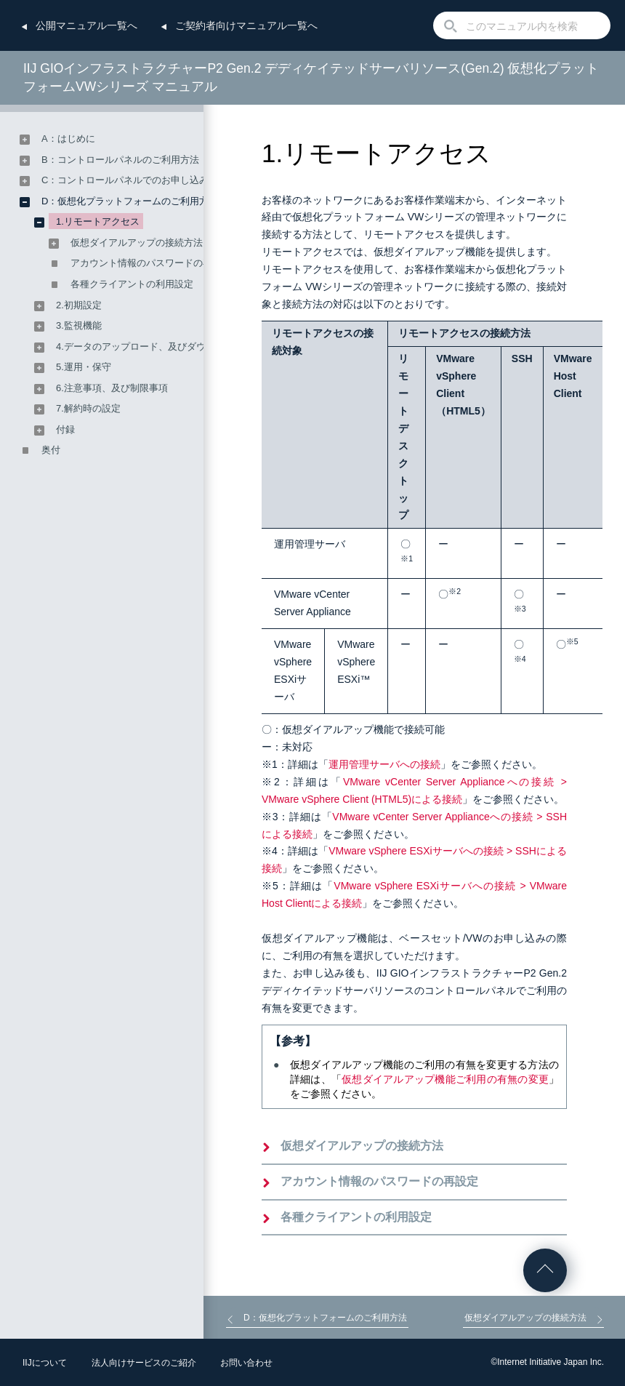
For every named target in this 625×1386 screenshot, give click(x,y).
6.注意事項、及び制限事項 (112, 387)
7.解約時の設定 (88, 408)
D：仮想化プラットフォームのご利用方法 (129, 201)
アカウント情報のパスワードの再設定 (379, 1181)
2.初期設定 (79, 305)
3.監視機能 (79, 325)
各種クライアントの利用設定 (356, 1217)
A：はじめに (68, 138)
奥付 (50, 449)
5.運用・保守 (83, 366)
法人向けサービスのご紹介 (144, 1363)
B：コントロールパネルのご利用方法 (120, 159)
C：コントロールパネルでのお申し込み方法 (134, 180)
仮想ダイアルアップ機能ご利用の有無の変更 (445, 1079)
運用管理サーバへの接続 (384, 764)
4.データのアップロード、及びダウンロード (149, 346)
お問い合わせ (246, 1363)
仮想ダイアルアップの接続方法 (362, 1145)
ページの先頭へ (545, 1270)
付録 (65, 429)
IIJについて (45, 1363)
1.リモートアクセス (98, 221)
